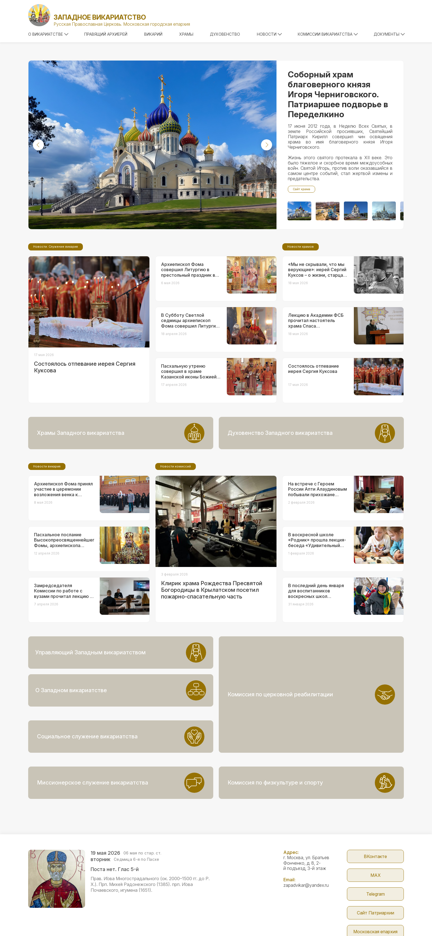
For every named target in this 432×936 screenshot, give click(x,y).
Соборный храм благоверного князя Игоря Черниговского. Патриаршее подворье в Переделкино (338, 94)
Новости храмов (300, 293)
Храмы (186, 34)
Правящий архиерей (105, 34)
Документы (389, 34)
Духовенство (225, 34)
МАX (375, 837)
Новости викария (46, 512)
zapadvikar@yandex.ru (306, 847)
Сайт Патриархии (375, 875)
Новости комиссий (175, 512)
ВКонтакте (375, 818)
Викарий (153, 34)
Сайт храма (301, 189)
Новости (269, 34)
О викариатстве (48, 34)
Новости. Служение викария (55, 293)
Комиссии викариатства (328, 34)
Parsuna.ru (317, 920)
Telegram (375, 856)
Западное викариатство (100, 17)
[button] (38, 144)
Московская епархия (375, 893)
